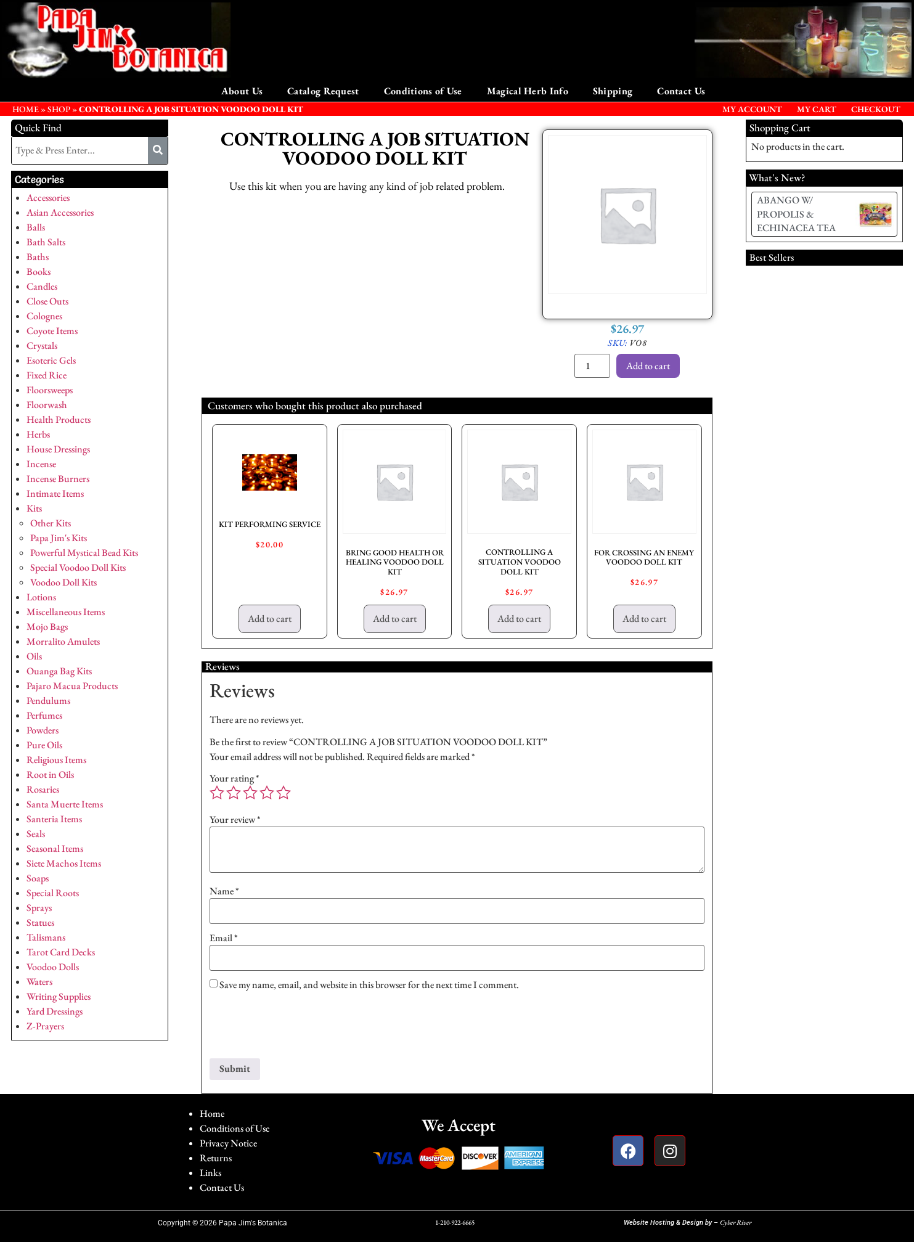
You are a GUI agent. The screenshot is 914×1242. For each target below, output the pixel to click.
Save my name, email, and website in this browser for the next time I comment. (369, 985)
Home (212, 1113)
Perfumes (44, 715)
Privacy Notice (228, 1143)
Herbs (38, 434)
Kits (34, 508)
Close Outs (47, 301)
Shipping (612, 90)
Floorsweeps (50, 389)
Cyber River (735, 1222)
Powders (43, 730)
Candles (42, 286)
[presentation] (303, 1028)
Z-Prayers (45, 1025)
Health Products (59, 419)
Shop (58, 109)
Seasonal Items (55, 848)
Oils (34, 656)
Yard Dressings (55, 1011)
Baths (38, 256)
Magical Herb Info (527, 90)
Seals (36, 833)
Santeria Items (54, 818)
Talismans (46, 937)
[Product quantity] (592, 366)
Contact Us (681, 90)
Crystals (42, 345)
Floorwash (47, 404)
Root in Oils (50, 774)
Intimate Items (55, 493)
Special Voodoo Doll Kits (78, 567)
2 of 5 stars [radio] (233, 792)
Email (224, 938)
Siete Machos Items (64, 863)
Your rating (234, 778)
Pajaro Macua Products (72, 685)
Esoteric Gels (51, 360)
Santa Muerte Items (65, 804)
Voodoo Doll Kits (63, 582)
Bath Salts (46, 241)
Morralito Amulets (63, 641)
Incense (41, 463)
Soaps (38, 878)
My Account (752, 109)
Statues (40, 922)
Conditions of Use (423, 90)
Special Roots (53, 892)
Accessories (48, 197)
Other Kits (50, 523)
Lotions (41, 596)
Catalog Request (323, 90)
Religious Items (56, 759)
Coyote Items (52, 330)
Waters (39, 981)
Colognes (44, 315)
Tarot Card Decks (61, 952)
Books (39, 271)
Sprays (39, 907)
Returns (216, 1157)
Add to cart (648, 365)
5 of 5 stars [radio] (283, 792)
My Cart (816, 109)
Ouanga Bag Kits (59, 670)
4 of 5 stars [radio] (266, 792)
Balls (36, 227)
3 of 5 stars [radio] (250, 792)
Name (224, 891)
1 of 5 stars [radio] (217, 792)
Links (210, 1172)
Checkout (875, 109)
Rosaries (43, 789)
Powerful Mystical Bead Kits (84, 552)
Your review (235, 820)
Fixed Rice (47, 375)
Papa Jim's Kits (58, 537)
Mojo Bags (47, 626)
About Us (242, 90)
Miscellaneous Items (66, 611)
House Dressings (58, 449)
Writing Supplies (59, 996)
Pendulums (48, 700)
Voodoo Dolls (53, 966)
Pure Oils (44, 744)
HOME (25, 109)
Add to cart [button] (270, 618)
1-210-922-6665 (455, 1222)
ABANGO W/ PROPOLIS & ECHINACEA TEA (796, 214)
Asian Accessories (60, 212)
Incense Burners (58, 478)
